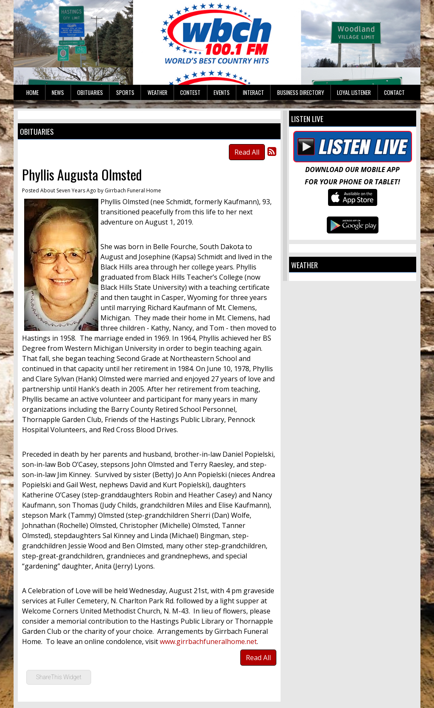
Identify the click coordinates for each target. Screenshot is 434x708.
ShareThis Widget (58, 677)
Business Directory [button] (300, 92)
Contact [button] (394, 92)
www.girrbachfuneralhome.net (208, 641)
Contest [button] (190, 92)
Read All (246, 152)
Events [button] (222, 92)
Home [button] (32, 92)
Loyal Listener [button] (354, 92)
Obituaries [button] (90, 92)
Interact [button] (253, 92)
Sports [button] (125, 92)
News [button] (58, 92)
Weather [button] (157, 92)
